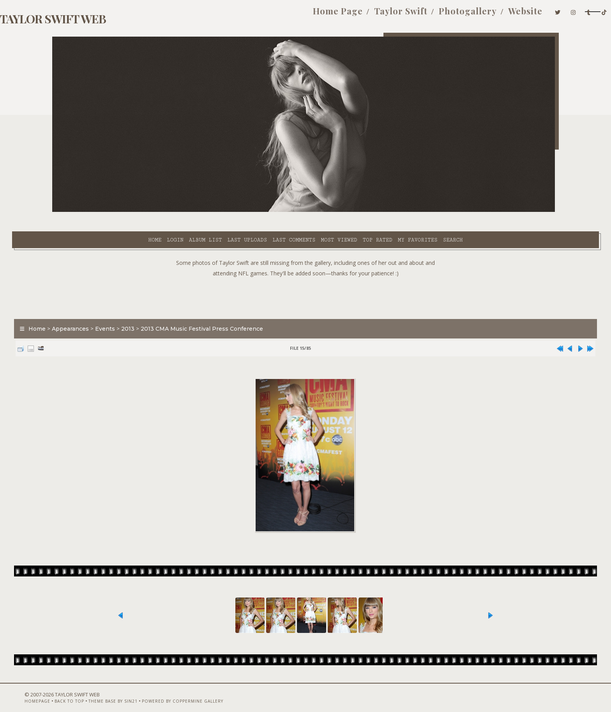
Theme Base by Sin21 (140, 691)
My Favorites (347, 211)
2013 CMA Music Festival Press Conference (242, 309)
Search (383, 211)
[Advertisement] (305, 276)
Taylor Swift (317, 15)
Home (84, 211)
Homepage (65, 691)
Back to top (97, 691)
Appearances (110, 309)
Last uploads (177, 211)
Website (442, 15)
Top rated (307, 211)
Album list (135, 211)
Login (105, 211)
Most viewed (269, 211)
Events (145, 309)
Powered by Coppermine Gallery (210, 691)
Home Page (254, 15)
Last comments (223, 211)
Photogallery (384, 15)
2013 (168, 309)
